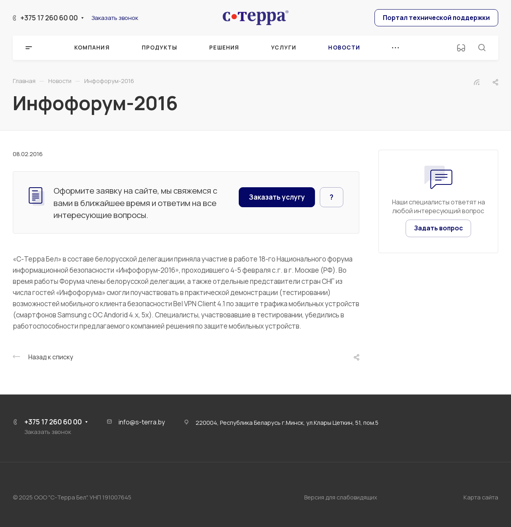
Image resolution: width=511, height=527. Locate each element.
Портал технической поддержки (436, 17)
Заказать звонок (114, 18)
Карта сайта (480, 497)
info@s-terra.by (142, 422)
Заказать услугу (277, 197)
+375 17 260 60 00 (49, 17)
